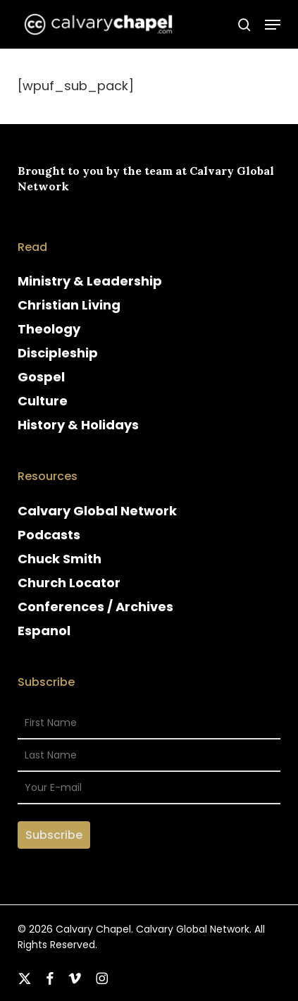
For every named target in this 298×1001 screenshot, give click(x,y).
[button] (272, 25)
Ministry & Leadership (90, 281)
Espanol (44, 630)
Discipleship (58, 353)
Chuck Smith (59, 558)
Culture (43, 401)
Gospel (41, 377)
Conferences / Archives (95, 606)
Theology (49, 329)
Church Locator (69, 582)
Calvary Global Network (97, 511)
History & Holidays (78, 425)
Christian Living (69, 305)
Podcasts (49, 535)
